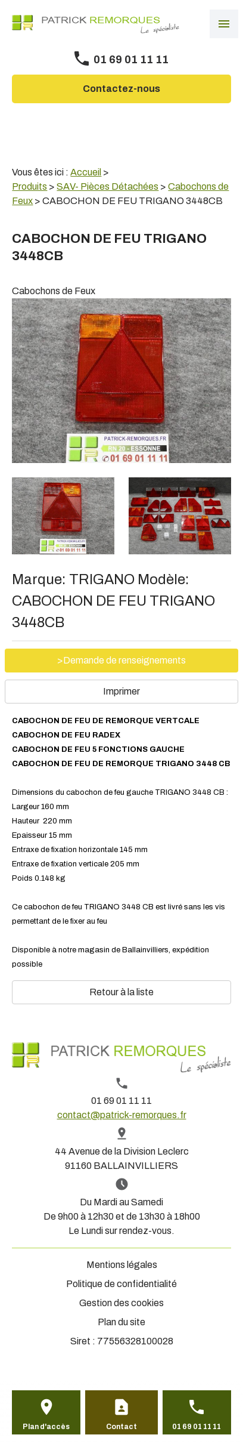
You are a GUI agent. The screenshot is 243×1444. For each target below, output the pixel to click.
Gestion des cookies (121, 1303)
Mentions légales (121, 1265)
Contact (121, 1427)
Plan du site (121, 1322)
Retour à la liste (121, 992)
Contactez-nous (121, 89)
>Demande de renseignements (121, 660)
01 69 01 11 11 (131, 60)
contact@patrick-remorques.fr (121, 1115)
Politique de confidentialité (121, 1284)
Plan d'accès (46, 1427)
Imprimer (121, 691)
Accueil (85, 172)
